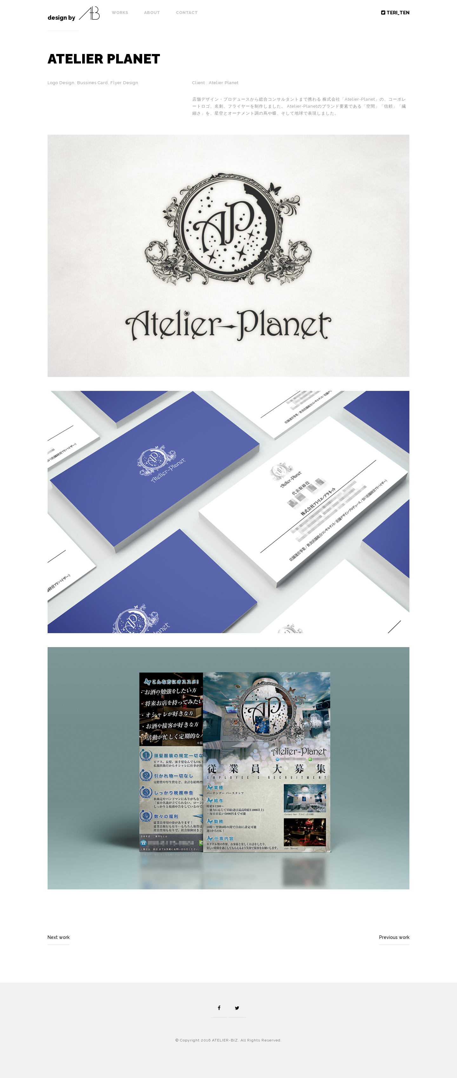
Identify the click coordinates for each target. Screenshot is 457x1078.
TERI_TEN (395, 13)
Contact (187, 12)
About (152, 12)
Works (120, 12)
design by (61, 17)
